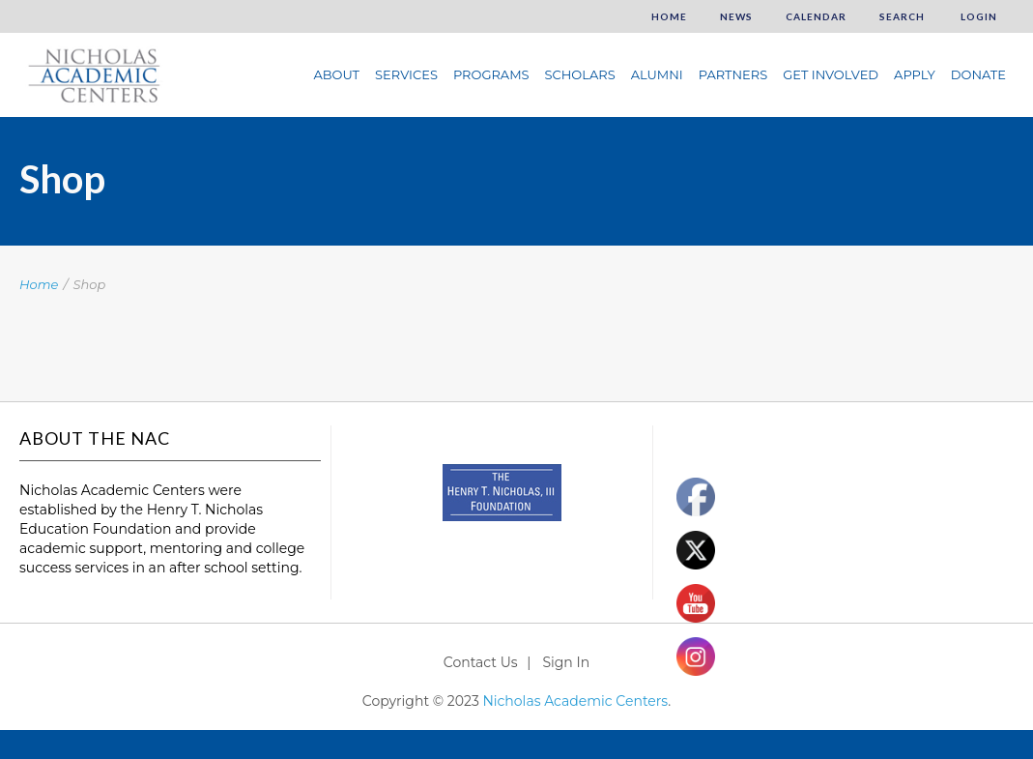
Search (902, 16)
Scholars (580, 74)
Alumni (657, 74)
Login (977, 16)
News (736, 16)
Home (669, 16)
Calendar (816, 16)
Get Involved (830, 74)
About (336, 74)
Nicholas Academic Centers (575, 701)
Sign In (565, 662)
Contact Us (481, 662)
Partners (733, 74)
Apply (914, 74)
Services (406, 74)
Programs (491, 74)
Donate (978, 74)
